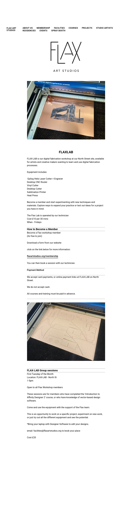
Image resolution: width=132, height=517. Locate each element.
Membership (43, 28)
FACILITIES (59, 28)
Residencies (29, 31)
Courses (73, 28)
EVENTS (43, 31)
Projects (87, 28)
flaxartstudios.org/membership (42, 256)
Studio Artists (104, 28)
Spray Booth (58, 31)
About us (28, 28)
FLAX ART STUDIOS (11, 29)
